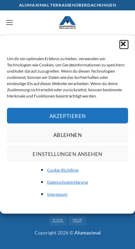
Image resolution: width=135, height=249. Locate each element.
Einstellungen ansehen (67, 153)
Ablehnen (67, 134)
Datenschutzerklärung (67, 182)
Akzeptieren (68, 115)
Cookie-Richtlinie (63, 170)
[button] (124, 44)
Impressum (57, 194)
